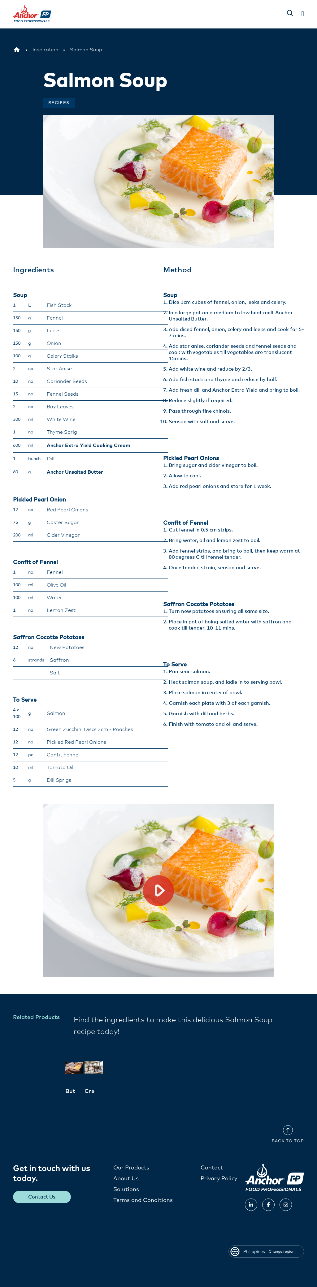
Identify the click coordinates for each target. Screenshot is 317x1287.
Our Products (131, 1167)
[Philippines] (16, 50)
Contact (212, 1167)
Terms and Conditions (143, 1200)
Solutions (126, 1189)
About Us (126, 1178)
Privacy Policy (219, 1178)
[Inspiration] (46, 50)
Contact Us (42, 1196)
